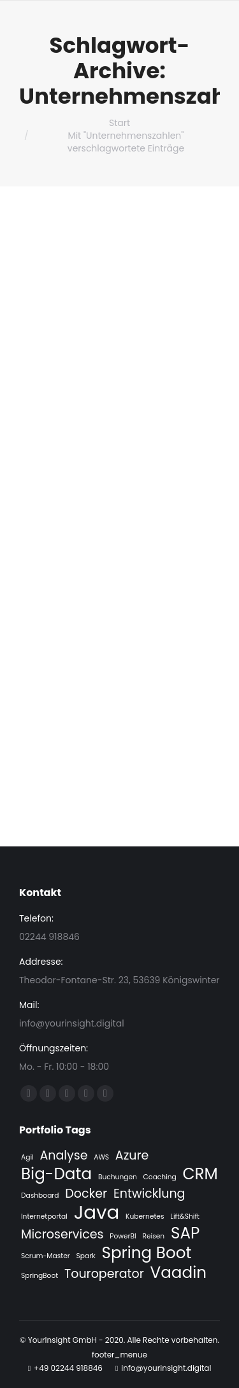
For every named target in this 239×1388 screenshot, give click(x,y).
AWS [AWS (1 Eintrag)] (101, 1157)
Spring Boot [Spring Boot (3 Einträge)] (146, 1253)
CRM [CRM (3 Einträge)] (200, 1174)
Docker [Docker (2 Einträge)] (86, 1194)
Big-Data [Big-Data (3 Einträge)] (56, 1174)
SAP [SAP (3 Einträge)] (185, 1233)
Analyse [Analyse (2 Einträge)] (63, 1155)
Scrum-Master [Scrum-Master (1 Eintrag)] (45, 1256)
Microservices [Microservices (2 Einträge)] (62, 1234)
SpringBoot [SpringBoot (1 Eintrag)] (39, 1275)
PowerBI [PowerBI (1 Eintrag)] (123, 1236)
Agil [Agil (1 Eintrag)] (27, 1157)
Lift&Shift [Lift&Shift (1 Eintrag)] (184, 1216)
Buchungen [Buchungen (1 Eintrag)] (117, 1177)
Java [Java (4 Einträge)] (97, 1212)
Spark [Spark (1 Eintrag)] (86, 1256)
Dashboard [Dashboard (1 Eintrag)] (40, 1195)
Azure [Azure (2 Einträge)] (132, 1155)
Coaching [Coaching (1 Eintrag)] (160, 1177)
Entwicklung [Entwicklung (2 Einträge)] (149, 1194)
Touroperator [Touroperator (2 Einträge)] (104, 1274)
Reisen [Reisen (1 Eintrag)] (153, 1236)
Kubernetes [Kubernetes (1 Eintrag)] (145, 1216)
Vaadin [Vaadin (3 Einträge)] (178, 1272)
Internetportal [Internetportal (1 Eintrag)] (44, 1216)
